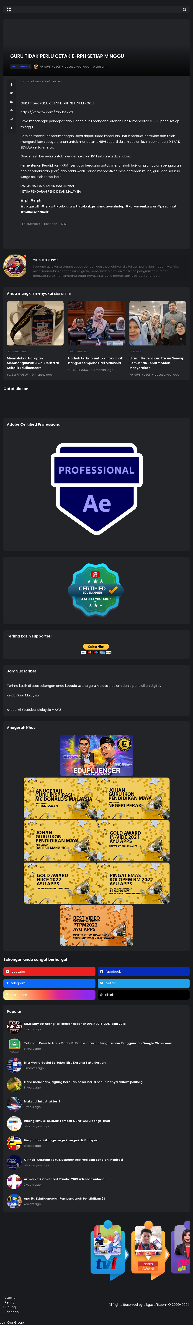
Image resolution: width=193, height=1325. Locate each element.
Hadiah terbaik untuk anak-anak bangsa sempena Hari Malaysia (95, 360)
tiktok (109, 995)
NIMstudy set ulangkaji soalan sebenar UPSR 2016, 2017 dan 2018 (75, 1024)
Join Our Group (12, 1322)
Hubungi (9, 1307)
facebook (113, 971)
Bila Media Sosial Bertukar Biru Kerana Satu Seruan (65, 1062)
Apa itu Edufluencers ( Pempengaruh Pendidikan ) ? (65, 1198)
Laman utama (31, 81)
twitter (111, 983)
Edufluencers (21, 66)
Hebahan (50, 224)
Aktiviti (136, 351)
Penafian (12, 1312)
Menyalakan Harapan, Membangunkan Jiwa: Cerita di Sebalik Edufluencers (33, 363)
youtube (18, 971)
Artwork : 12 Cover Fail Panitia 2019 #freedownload (64, 1179)
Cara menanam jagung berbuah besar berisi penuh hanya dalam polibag (83, 1082)
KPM (64, 224)
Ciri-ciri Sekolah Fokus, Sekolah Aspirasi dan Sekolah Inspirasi (73, 1160)
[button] (9, 9)
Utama (10, 1297)
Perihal (10, 1302)
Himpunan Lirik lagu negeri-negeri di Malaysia (61, 1140)
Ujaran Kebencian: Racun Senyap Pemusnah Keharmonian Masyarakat (156, 363)
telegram (18, 983)
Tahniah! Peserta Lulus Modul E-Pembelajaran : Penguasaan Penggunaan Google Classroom (98, 1043)
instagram (19, 995)
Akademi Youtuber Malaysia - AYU (34, 709)
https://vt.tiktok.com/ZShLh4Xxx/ (47, 112)
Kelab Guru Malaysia (23, 695)
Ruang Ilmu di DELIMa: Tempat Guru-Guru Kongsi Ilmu (67, 1121)
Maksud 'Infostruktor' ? (42, 1101)
